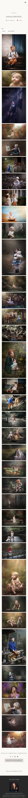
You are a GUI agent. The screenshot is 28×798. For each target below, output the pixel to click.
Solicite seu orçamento (14, 760)
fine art (3, 31)
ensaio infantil (11, 31)
